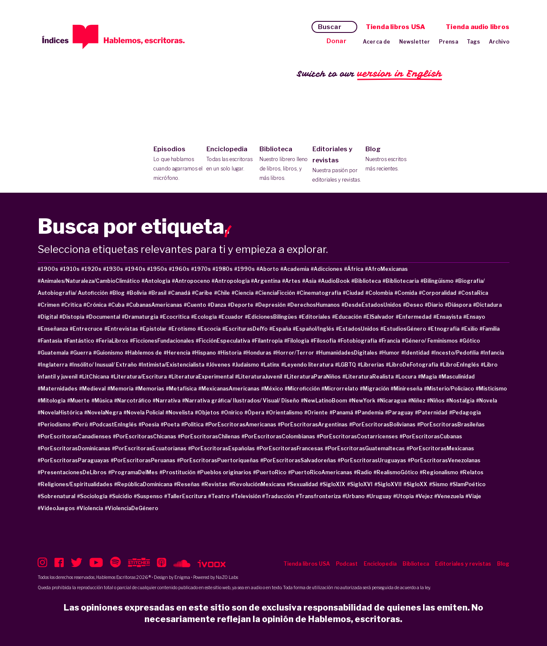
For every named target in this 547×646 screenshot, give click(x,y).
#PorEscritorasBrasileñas (451, 424)
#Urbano (353, 496)
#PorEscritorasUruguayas (372, 460)
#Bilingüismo (437, 281)
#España (280, 329)
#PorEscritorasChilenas (209, 436)
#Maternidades (57, 388)
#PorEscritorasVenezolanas (444, 460)
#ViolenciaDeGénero (131, 508)
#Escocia (209, 329)
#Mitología (51, 400)
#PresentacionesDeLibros (72, 472)
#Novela (486, 400)
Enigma (182, 577)
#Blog (117, 293)
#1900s (48, 269)
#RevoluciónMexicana (257, 484)
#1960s (179, 269)
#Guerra (80, 352)
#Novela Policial (144, 412)
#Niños (435, 400)
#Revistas (214, 484)
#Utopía (403, 496)
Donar (336, 41)
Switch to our (369, 74)
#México (272, 388)
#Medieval (92, 388)
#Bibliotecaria (400, 281)
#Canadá (179, 293)
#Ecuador (230, 317)
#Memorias (149, 388)
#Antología (155, 281)
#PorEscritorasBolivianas (382, 424)
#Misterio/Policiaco (449, 388)
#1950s (157, 269)
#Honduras (257, 352)
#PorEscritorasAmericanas (240, 424)
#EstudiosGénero (403, 329)
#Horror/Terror (293, 352)
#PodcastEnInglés (113, 424)
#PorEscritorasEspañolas (221, 448)
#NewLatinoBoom (324, 400)
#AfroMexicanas (386, 269)
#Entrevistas (121, 329)
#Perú (80, 424)
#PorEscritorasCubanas (431, 436)
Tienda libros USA (395, 27)
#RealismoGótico (395, 472)
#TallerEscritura (185, 496)
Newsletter (414, 41)
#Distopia (71, 317)
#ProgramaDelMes (133, 472)
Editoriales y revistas (337, 165)
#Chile (222, 293)
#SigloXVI (360, 484)
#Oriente (316, 412)
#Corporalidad (437, 293)
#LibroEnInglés (459, 364)
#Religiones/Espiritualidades (75, 484)
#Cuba (116, 305)
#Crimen (48, 305)
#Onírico (232, 412)
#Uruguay (378, 496)
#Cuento (195, 305)
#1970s (201, 269)
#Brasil (157, 293)
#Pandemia (369, 412)
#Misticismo (491, 388)
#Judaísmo (245, 364)
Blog (390, 159)
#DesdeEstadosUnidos (371, 305)
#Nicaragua (391, 400)
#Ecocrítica (174, 317)
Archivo (499, 41)
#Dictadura (487, 305)
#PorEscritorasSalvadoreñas (298, 460)
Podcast (347, 564)
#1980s (222, 269)
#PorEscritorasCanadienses (74, 436)
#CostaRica (473, 293)
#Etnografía (443, 329)
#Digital (48, 317)
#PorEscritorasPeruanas (143, 460)
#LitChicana (94, 376)
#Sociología (92, 496)
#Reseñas (187, 484)
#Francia (389, 341)
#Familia (489, 329)
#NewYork (362, 400)
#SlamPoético (467, 484)
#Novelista (179, 412)
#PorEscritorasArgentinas (312, 424)
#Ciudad (353, 293)
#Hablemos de (143, 352)
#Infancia (492, 352)
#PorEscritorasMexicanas (440, 448)
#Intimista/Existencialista (171, 364)
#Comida (405, 293)
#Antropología (231, 281)
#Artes (291, 281)
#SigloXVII (388, 484)
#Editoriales (314, 317)
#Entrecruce (86, 329)
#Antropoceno (191, 281)
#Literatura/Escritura (139, 376)
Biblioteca (284, 164)
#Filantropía (267, 341)
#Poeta (170, 424)
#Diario (434, 305)
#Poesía (148, 424)
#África (353, 269)
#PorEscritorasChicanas (144, 436)
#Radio (363, 472)
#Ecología (204, 317)
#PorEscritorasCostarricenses (357, 436)
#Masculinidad (456, 376)
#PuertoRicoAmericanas (320, 472)
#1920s (91, 269)
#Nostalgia (460, 400)
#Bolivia (136, 293)
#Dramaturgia (140, 317)
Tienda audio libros (477, 27)
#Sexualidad (302, 484)
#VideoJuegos (56, 508)
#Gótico (469, 341)
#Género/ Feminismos (430, 341)
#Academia (294, 269)
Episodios (178, 164)
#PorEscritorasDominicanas (74, 448)
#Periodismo (54, 424)
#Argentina (265, 281)
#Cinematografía (319, 293)
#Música (101, 400)
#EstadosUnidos (357, 329)
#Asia (309, 281)
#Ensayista (447, 317)
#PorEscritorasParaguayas (73, 460)
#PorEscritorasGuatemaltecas (365, 448)
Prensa (448, 41)
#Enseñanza (53, 329)
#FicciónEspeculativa (223, 341)
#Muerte (78, 400)
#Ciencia (242, 293)
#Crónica (94, 305)
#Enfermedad (414, 317)
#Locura (405, 376)
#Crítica (71, 305)
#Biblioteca (366, 281)
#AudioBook (334, 281)
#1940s (135, 269)
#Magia (427, 376)
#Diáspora (458, 305)
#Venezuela (449, 496)
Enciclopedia (231, 159)
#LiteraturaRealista (368, 376)
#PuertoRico (269, 472)
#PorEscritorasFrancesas (289, 448)
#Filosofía (323, 341)
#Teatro (218, 496)
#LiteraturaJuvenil (258, 376)
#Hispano (204, 352)
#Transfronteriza (318, 496)
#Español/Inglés (313, 329)
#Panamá (341, 412)
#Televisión (246, 496)
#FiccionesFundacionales (162, 341)
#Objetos (207, 412)
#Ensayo (474, 317)
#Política (192, 424)
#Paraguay (399, 412)
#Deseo (413, 305)
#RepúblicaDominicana (143, 484)
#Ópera (254, 412)
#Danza (217, 305)
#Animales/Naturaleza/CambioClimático (89, 281)
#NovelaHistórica (60, 412)
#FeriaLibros (112, 341)
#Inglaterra (53, 364)
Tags (473, 41)
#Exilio (469, 329)
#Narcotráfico (132, 400)
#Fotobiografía (357, 341)
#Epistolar (153, 329)
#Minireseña (406, 388)
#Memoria (120, 388)
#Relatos (471, 472)
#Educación (347, 317)
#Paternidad (431, 412)
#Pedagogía (465, 412)
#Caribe (202, 293)
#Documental (103, 317)
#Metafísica (181, 388)
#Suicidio (120, 496)
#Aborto (267, 269)
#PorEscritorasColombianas (278, 436)
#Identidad (415, 352)
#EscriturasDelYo (245, 329)
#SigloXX (415, 484)
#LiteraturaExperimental (200, 376)
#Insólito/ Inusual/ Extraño (103, 364)
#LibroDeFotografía (412, 364)
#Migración (374, 388)
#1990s (244, 269)
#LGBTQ (345, 364)
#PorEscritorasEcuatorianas (149, 448)
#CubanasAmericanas (154, 305)
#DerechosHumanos (313, 305)
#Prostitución (177, 472)
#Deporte (240, 305)
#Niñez (416, 400)
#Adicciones (326, 269)
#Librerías (371, 364)
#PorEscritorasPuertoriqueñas (218, 460)
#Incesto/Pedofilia (455, 352)
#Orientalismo (284, 412)
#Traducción (278, 496)
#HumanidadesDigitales (346, 352)
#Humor (389, 352)
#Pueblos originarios (224, 472)
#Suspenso (148, 496)
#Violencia (89, 508)
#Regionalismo (439, 472)
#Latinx (270, 364)
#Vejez (423, 496)
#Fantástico (79, 341)
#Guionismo (108, 352)
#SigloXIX (332, 484)
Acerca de (377, 41)
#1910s (69, 269)
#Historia (229, 352)
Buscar (329, 27)
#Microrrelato (339, 388)
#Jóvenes (218, 364)
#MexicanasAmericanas (228, 388)
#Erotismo (182, 329)
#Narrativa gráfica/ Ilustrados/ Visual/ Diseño (240, 400)
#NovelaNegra (103, 412)
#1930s (113, 269)
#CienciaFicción (275, 293)
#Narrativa (166, 400)
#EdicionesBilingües (271, 317)
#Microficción (302, 388)
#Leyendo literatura (307, 364)
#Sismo (438, 484)
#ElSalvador (378, 317)
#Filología (296, 341)
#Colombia (379, 293)
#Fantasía (50, 341)
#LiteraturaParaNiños (312, 376)
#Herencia (177, 352)
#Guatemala (53, 352)
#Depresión (270, 305)
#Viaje (473, 496)
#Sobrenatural (56, 496)
